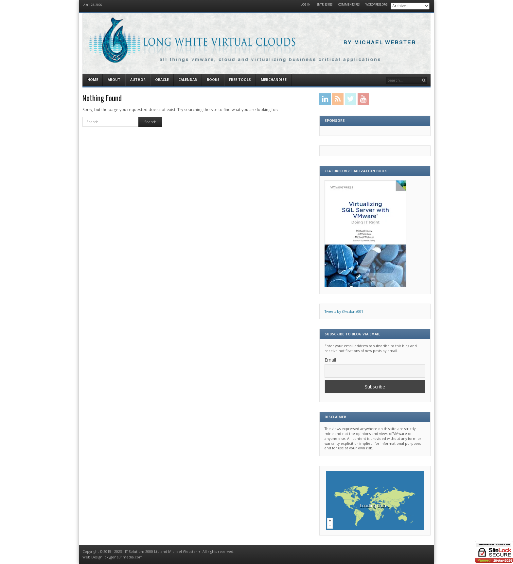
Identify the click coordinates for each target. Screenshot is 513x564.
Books (213, 79)
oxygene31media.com (123, 557)
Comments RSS (349, 4)
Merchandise (274, 79)
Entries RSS (324, 4)
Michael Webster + (184, 551)
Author (138, 79)
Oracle (162, 79)
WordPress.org (376, 4)
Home (92, 79)
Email (330, 360)
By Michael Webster (380, 42)
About (114, 79)
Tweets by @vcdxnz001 (344, 311)
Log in (305, 4)
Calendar (187, 79)
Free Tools (240, 79)
